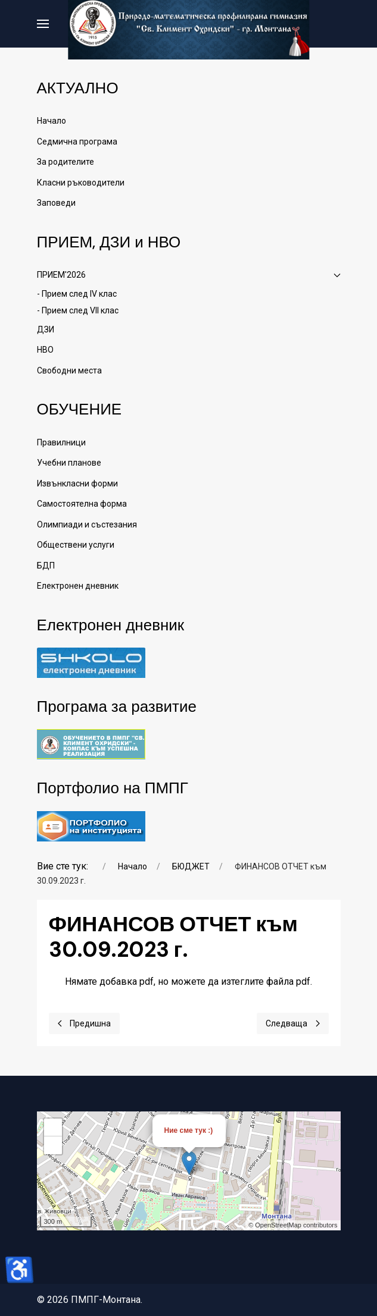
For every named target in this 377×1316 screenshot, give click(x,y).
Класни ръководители (80, 182)
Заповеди (56, 203)
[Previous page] (84, 1023)
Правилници (61, 442)
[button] (43, 24)
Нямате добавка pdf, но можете (188, 981)
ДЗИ (45, 329)
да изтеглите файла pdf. (260, 981)
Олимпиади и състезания (87, 524)
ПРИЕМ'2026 (189, 274)
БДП (46, 565)
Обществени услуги (75, 544)
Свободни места (69, 370)
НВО (45, 349)
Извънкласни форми (77, 483)
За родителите (65, 162)
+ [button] (53, 1127)
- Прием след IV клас (77, 294)
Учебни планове (69, 462)
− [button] (53, 1145)
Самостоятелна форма (82, 503)
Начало (51, 120)
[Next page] (293, 1023)
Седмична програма (77, 141)
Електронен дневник (78, 586)
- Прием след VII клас (78, 310)
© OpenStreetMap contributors (292, 1225)
